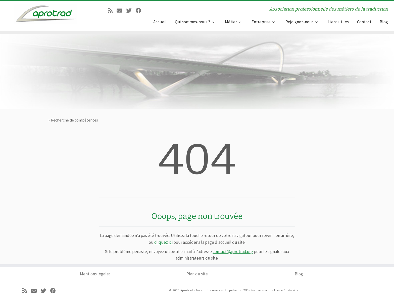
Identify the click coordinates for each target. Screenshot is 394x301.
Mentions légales (95, 274)
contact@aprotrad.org (233, 251)
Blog (299, 274)
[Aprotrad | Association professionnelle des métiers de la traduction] (45, 13)
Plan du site (197, 274)
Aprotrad (186, 290)
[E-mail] (119, 10)
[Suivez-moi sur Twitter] (129, 10)
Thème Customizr (286, 290)
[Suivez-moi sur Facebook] (138, 10)
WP (245, 290)
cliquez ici (163, 242)
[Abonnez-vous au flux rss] (110, 10)
